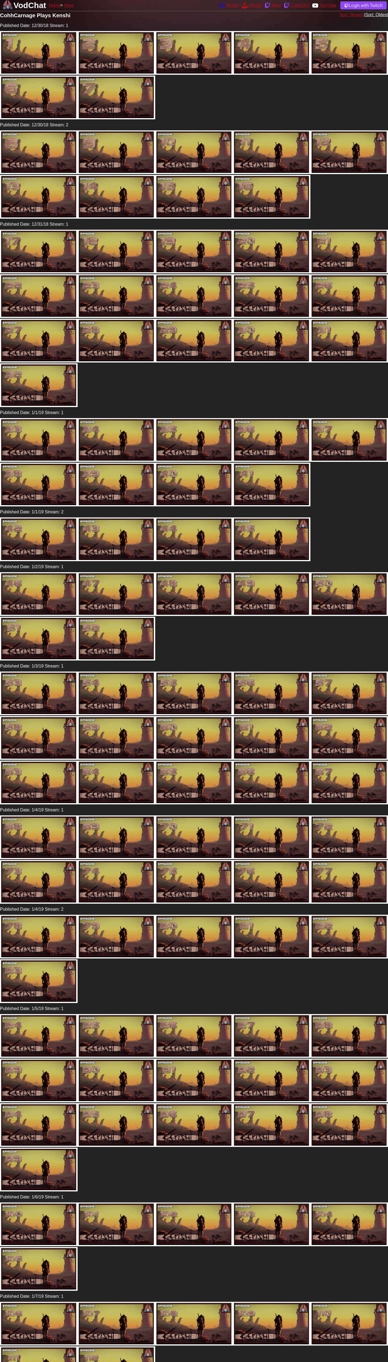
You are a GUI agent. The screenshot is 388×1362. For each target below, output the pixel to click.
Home (54, 5)
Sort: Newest (352, 14)
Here (69, 5)
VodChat (29, 5)
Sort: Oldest (376, 14)
